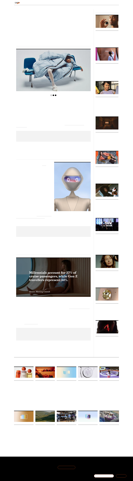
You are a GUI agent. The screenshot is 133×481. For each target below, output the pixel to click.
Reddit (113, 443)
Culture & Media (99, 110)
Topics (73, 3)
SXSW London (113, 249)
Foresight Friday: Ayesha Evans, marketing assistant (65, 429)
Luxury (97, 178)
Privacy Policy (35, 465)
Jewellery (20, 442)
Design (101, 145)
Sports (100, 405)
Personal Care (23, 400)
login (116, 3)
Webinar (97, 76)
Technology (107, 42)
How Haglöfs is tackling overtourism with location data (44, 429)
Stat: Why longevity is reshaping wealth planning (87, 429)
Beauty (97, 282)
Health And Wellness (40, 399)
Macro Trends (100, 96)
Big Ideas (98, 232)
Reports (104, 3)
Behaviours (43, 3)
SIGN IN (121, 476)
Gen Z (62, 443)
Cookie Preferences (37, 467)
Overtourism (47, 443)
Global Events (105, 249)
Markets (98, 302)
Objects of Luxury (103, 169)
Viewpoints (84, 3)
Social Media (108, 443)
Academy (95, 3)
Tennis (104, 405)
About (16, 463)
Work (61, 401)
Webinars (99, 62)
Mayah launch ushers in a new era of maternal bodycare (23, 385)
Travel (36, 443)
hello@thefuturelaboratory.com (109, 470)
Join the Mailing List (66, 467)
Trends (54, 3)
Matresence (30, 400)
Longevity (106, 352)
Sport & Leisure (114, 42)
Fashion (105, 145)
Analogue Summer (103, 201)
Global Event (99, 249)
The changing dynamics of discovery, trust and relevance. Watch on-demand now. (107, 72)
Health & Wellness (100, 42)
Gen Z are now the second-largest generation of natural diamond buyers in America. (22, 438)
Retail (105, 110)
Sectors (63, 3)
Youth (66, 443)
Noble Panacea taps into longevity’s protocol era (86, 385)
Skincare (90, 400)
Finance (85, 443)
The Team (17, 465)
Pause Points (101, 134)
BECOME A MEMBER (103, 476)
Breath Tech (101, 32)
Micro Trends (100, 29)
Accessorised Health (104, 305)
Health (97, 352)
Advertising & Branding (101, 213)
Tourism (41, 443)
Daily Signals (18, 379)
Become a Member (20, 467)
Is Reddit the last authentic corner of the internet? (107, 429)
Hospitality (37, 400)
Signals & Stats (28, 3)
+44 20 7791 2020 (105, 467)
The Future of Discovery (106, 99)
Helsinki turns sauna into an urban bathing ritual (44, 385)
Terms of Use (35, 463)
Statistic (65, 401)
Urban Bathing (49, 399)
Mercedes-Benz (111, 405)
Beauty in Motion (103, 273)
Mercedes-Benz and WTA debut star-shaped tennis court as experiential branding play (109, 387)
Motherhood (16, 400)
